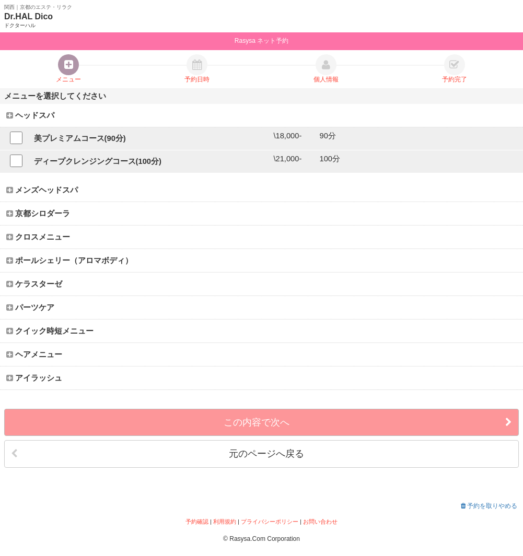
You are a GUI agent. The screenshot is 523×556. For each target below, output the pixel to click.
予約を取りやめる (489, 506)
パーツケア (30, 307)
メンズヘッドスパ (42, 190)
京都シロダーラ (38, 213)
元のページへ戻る (157, 454)
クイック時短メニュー (50, 331)
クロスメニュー (38, 237)
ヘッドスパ (30, 115)
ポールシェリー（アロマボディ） (69, 260)
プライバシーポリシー (269, 521)
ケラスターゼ (34, 284)
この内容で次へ (368, 422)
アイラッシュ (34, 377)
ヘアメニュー (34, 354)
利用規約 (224, 521)
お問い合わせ (320, 521)
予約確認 (196, 521)
